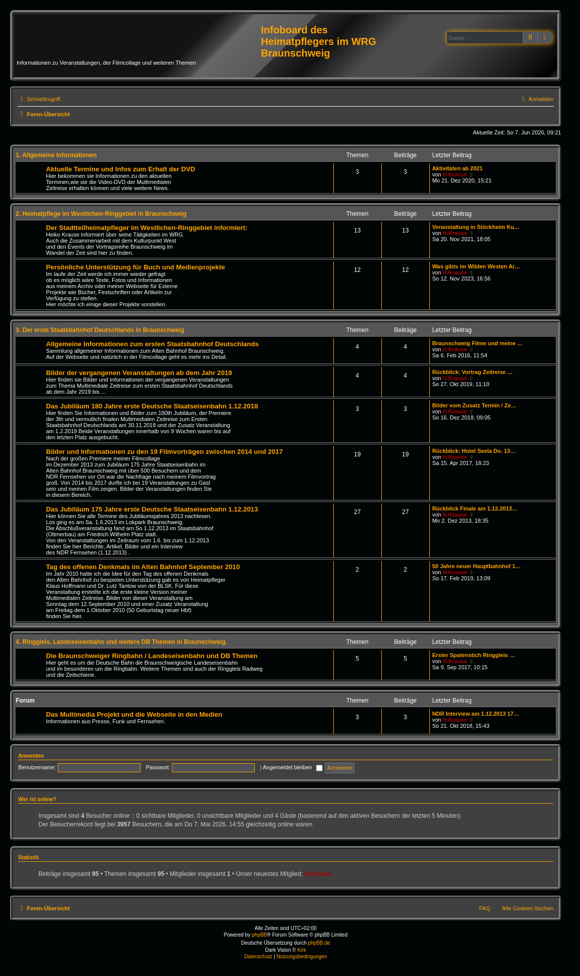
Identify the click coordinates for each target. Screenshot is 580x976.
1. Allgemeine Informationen (56, 155)
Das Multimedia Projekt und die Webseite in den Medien (134, 714)
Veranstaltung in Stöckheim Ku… (476, 227)
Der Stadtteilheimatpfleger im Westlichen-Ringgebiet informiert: (146, 227)
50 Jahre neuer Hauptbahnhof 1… (476, 566)
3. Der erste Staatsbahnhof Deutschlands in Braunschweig (100, 330)
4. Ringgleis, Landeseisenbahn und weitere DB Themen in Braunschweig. (121, 641)
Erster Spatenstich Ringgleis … (473, 655)
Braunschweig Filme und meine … (477, 343)
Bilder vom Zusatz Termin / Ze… (474, 405)
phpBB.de (319, 943)
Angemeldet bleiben (293, 767)
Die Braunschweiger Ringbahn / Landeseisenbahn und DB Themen (151, 656)
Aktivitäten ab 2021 (457, 168)
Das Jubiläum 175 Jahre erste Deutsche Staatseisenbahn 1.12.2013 (152, 509)
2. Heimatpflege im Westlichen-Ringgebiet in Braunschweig (101, 213)
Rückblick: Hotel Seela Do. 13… (474, 451)
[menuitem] (536, 99)
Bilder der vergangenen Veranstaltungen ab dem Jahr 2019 (139, 373)
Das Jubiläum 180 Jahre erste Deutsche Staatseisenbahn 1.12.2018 (152, 406)
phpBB (259, 935)
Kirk (301, 950)
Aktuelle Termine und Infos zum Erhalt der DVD (120, 169)
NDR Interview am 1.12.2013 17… (475, 714)
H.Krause (454, 174)
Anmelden (31, 756)
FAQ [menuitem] (484, 908)
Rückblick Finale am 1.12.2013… (475, 508)
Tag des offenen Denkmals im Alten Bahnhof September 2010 (143, 567)
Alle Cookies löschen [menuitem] (528, 908)
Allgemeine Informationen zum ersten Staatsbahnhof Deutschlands (152, 344)
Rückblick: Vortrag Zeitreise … (472, 372)
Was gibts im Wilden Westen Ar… (476, 266)
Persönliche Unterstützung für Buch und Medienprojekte (135, 267)
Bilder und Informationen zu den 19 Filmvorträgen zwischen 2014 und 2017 (164, 451)
